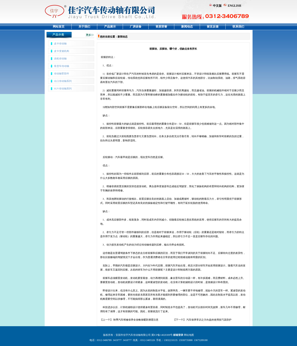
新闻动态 (187, 26)
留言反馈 (213, 26)
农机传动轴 (60, 58)
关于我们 (84, 26)
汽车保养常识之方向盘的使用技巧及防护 (208, 319)
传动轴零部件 (61, 73)
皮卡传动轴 (60, 43)
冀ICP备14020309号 (162, 334)
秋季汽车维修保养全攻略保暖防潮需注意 (135, 319)
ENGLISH (234, 5)
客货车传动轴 (61, 66)
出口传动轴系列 (63, 81)
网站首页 (58, 26)
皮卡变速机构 (61, 51)
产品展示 (110, 26)
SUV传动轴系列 (63, 88)
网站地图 (189, 334)
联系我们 (238, 26)
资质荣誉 (161, 26)
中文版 (217, 5)
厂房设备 (136, 26)
